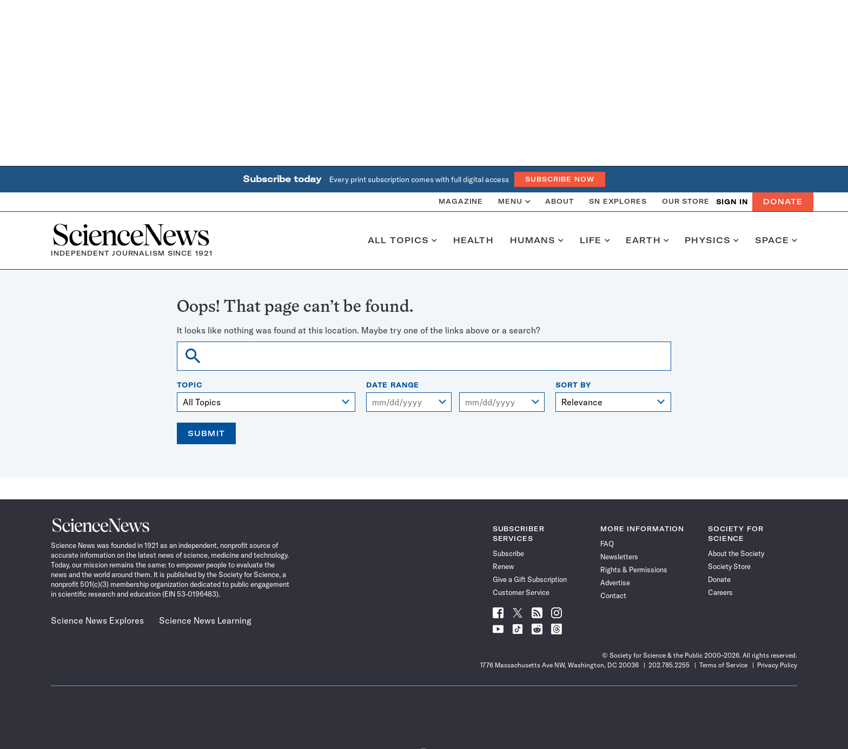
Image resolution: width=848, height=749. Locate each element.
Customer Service (521, 592)
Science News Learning (205, 620)
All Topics (402, 240)
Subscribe (508, 553)
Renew (503, 566)
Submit (206, 433)
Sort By (573, 385)
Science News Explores (97, 620)
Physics (711, 240)
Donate (783, 201)
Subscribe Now (559, 179)
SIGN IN (732, 202)
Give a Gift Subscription (530, 579)
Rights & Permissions (633, 569)
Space (776, 240)
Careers (720, 592)
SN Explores (618, 201)
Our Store (686, 201)
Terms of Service (723, 665)
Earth (647, 240)
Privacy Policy (777, 665)
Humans (537, 240)
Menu (514, 201)
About (559, 201)
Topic (189, 385)
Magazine (461, 201)
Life (595, 240)
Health (473, 240)
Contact (613, 595)
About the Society (736, 553)
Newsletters (619, 556)
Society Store (729, 566)
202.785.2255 (669, 665)
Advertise (615, 582)
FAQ (607, 543)
